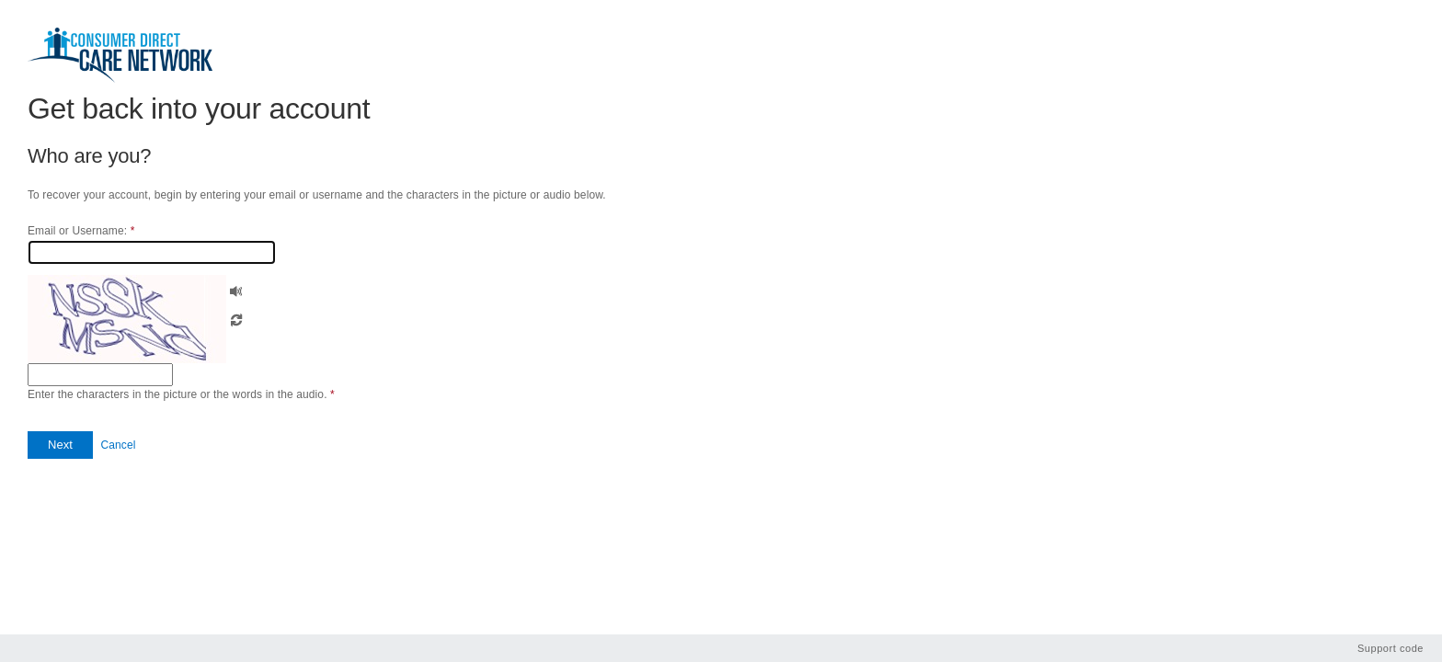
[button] (236, 289)
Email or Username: (81, 230)
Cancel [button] (117, 445)
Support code (1390, 648)
